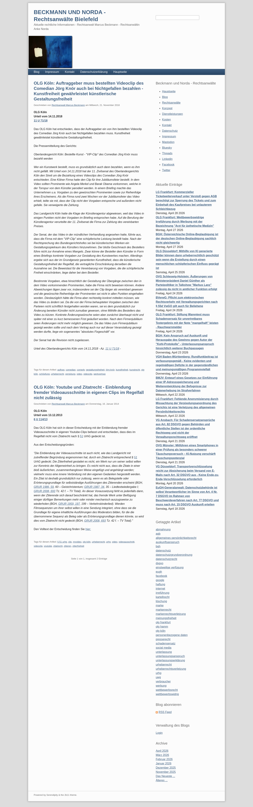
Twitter (166, 170)
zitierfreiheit (78, 546)
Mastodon (168, 142)
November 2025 (166, 771)
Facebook (168, 164)
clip (70, 541)
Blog (36, 71)
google (160, 580)
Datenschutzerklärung (94, 71)
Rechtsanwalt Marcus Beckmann (68, 105)
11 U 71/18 (40, 120)
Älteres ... (162, 780)
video (79, 374)
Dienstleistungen (172, 113)
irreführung (162, 592)
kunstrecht (134, 369)
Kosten (166, 119)
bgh (158, 546)
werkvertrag (99, 374)
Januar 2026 (163, 763)
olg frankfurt (163, 622)
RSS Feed (165, 712)
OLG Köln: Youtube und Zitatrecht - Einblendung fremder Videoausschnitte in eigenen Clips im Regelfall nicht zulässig (89, 392)
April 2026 (162, 750)
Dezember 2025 (166, 767)
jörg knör (110, 369)
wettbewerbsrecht (167, 689)
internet (160, 588)
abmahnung (163, 529)
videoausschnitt (127, 541)
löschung (161, 601)
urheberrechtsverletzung (171, 668)
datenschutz (163, 550)
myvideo (77, 541)
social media (163, 647)
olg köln (87, 541)
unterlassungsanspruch (170, 656)
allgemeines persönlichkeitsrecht (176, 537)
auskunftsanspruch (167, 542)
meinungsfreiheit (166, 618)
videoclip (87, 374)
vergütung (70, 374)
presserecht (163, 639)
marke (159, 605)
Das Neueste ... (165, 776)
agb (158, 533)
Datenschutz (170, 130)
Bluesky (167, 147)
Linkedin (167, 158)
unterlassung (164, 651)
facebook (161, 575)
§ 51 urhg (62, 541)
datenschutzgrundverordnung (174, 554)
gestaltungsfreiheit (95, 369)
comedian (71, 369)
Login (159, 732)
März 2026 (162, 755)
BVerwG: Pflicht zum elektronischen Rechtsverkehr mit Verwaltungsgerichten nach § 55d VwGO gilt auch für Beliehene (187, 302)
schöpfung (44, 374)
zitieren (67, 546)
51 (81, 436)
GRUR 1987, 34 (94, 486)
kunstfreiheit (122, 369)
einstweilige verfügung (169, 567)
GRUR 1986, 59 (44, 486)
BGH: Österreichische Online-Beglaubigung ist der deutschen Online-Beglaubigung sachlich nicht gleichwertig (187, 238)
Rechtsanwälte (171, 102)
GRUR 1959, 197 (69, 503)
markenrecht (163, 609)
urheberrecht (57, 374)
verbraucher (163, 681)
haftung (160, 584)
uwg (158, 677)
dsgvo (159, 563)
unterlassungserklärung (170, 660)
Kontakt (69, 71)
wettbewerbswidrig (167, 694)
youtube (48, 546)
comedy (81, 369)
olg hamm (162, 626)
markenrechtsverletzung (171, 613)
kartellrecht (162, 597)
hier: (88, 529)
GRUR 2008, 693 (44, 491)
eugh (159, 571)
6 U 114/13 (40, 419)
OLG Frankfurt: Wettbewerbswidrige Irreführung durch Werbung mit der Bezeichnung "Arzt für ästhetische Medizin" (185, 221)
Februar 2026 (164, 759)
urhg (108, 541)
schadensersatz (165, 643)
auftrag (60, 369)
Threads (167, 153)
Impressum (52, 71)
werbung (161, 685)
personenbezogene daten (172, 635)
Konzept (167, 108)
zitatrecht (58, 546)
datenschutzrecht (166, 559)
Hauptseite (120, 71)
